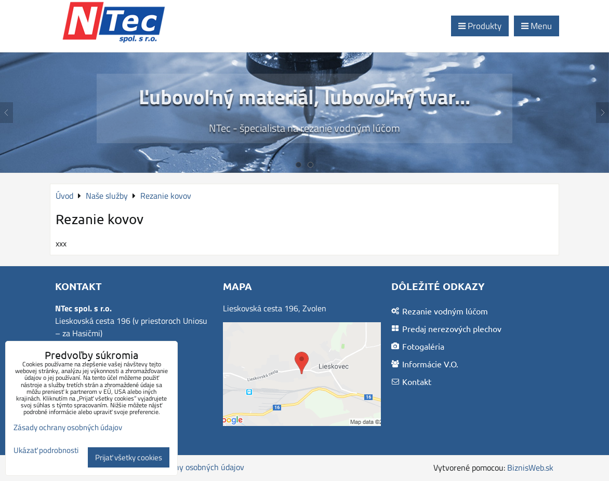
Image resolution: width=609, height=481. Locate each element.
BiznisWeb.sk (530, 467)
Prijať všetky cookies (128, 457)
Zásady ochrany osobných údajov (186, 467)
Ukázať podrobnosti (46, 450)
